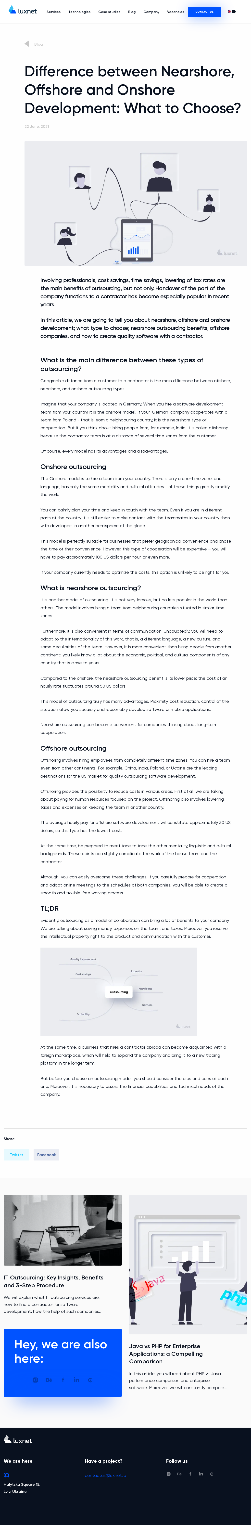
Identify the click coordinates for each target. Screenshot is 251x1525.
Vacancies (175, 12)
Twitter (16, 1154)
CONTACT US (204, 11)
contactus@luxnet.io (105, 1475)
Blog (132, 12)
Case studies (109, 12)
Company (151, 12)
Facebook (46, 1154)
